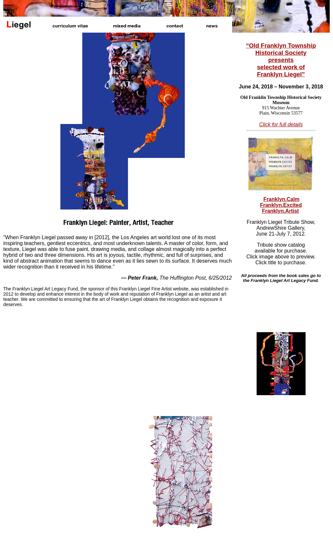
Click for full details (281, 124)
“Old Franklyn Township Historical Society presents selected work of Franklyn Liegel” (281, 60)
